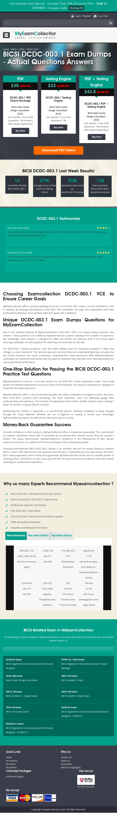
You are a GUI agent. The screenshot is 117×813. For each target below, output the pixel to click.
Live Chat (100, 16)
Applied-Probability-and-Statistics (47, 600)
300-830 (89, 583)
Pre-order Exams (38, 536)
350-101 (27, 589)
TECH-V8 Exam (13, 707)
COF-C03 (47, 583)
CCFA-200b (47, 589)
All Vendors (12, 761)
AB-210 (47, 556)
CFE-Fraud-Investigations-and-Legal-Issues (89, 600)
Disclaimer (11, 767)
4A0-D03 (47, 561)
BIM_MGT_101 (27, 550)
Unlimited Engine (15, 776)
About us (65, 761)
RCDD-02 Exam (69, 707)
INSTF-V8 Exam (69, 692)
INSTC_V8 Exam (14, 692)
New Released (16, 536)
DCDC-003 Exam (14, 676)
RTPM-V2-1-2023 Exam (73, 660)
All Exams (11, 764)
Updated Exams (62, 536)
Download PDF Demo (58, 150)
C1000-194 (47, 550)
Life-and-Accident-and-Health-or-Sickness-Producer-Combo (89, 569)
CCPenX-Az (26, 583)
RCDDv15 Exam (14, 660)
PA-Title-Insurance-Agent (27, 564)
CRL (68, 583)
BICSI (14, 49)
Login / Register (80, 16)
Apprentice (88, 550)
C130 (88, 556)
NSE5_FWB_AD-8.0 (27, 556)
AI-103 (89, 589)
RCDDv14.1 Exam (15, 724)
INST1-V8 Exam (69, 676)
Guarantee (66, 764)
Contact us (66, 757)
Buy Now (20, 130)
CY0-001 (68, 589)
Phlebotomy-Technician (68, 564)
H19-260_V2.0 (68, 550)
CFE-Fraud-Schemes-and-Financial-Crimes (68, 600)
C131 (68, 556)
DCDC (22, 49)
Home (6, 49)
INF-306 (27, 594)
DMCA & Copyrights (71, 767)
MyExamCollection (36, 35)
